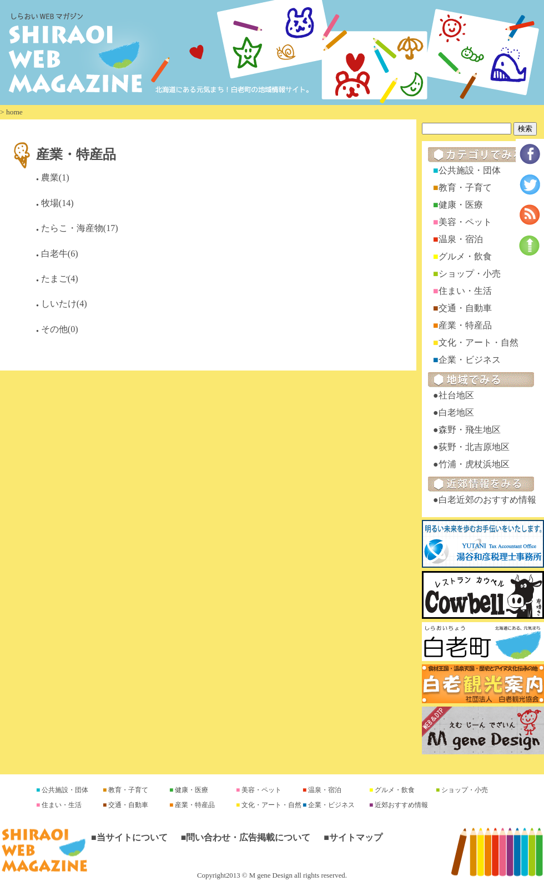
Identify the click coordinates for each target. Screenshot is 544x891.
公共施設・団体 (470, 170)
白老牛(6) (59, 253)
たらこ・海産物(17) (79, 228)
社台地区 (456, 395)
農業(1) (55, 177)
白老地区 (456, 412)
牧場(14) (57, 203)
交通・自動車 (465, 308)
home (14, 112)
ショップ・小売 (470, 273)
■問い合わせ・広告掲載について (246, 837)
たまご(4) (59, 278)
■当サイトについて (129, 837)
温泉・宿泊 (461, 239)
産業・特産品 (76, 154)
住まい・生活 (465, 291)
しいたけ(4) (64, 303)
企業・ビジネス (470, 359)
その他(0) (59, 329)
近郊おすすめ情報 (400, 805)
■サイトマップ (353, 837)
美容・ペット (465, 222)
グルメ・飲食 (465, 256)
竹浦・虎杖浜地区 (474, 464)
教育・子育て (465, 187)
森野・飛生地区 (470, 429)
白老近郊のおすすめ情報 (487, 499)
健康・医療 (461, 204)
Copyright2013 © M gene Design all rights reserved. (272, 875)
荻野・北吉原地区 (474, 447)
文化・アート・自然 (478, 342)
